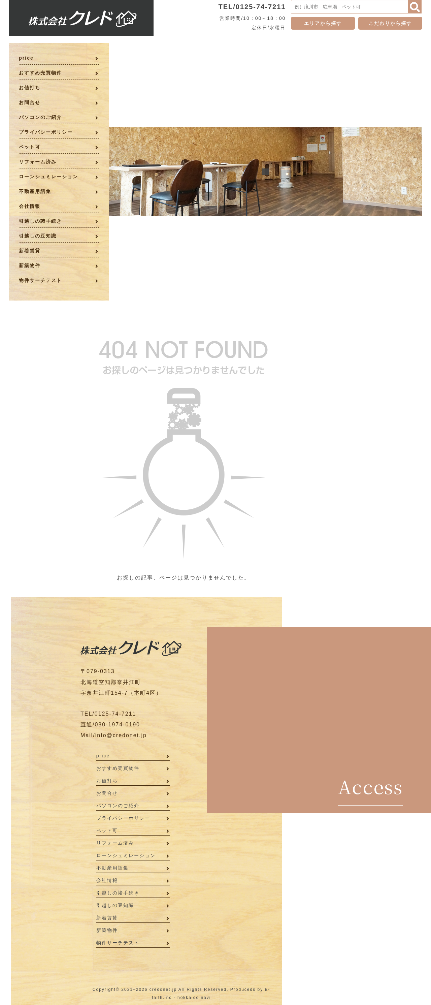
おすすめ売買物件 (40, 72)
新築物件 (29, 265)
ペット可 (29, 147)
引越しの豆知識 (38, 236)
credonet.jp (163, 989)
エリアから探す (323, 23)
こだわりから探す (390, 23)
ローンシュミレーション (48, 176)
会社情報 (29, 206)
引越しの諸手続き (40, 221)
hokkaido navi (194, 997)
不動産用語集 (35, 191)
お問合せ (29, 102)
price (26, 58)
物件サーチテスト (40, 280)
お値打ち (29, 87)
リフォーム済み (38, 161)
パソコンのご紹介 (40, 117)
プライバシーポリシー (46, 132)
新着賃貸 (29, 250)
